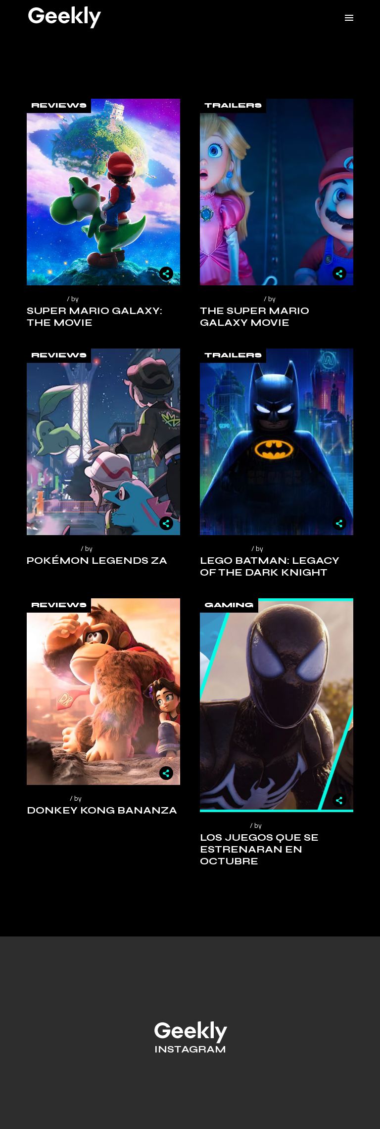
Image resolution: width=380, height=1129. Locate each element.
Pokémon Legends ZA (97, 560)
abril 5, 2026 (45, 298)
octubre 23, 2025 (52, 548)
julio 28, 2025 (47, 798)
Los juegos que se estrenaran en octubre (259, 849)
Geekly (91, 298)
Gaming (229, 605)
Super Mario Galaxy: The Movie (94, 317)
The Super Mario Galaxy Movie (254, 317)
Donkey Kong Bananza (102, 810)
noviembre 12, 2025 (230, 298)
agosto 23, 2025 (224, 548)
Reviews (59, 106)
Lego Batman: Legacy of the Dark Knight (269, 566)
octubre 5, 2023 (223, 825)
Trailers (233, 106)
